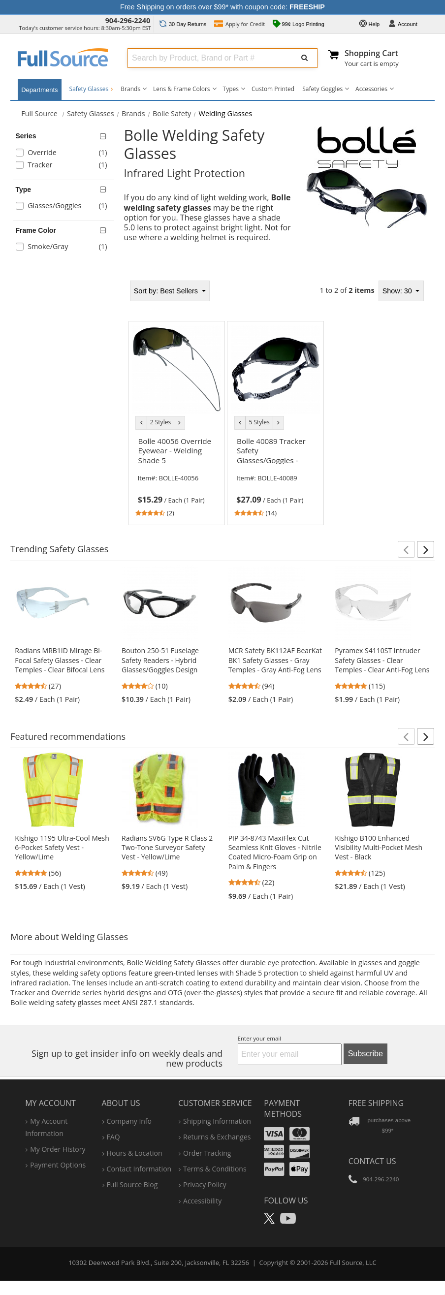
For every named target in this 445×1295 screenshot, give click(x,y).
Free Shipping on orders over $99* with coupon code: (222, 7)
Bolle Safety (172, 113)
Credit (239, 25)
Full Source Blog (132, 1175)
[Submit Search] (304, 58)
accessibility (202, 1191)
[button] (406, 549)
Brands (130, 89)
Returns (183, 24)
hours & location (134, 1143)
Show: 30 (398, 291)
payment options (58, 1155)
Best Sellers (167, 291)
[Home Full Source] (39, 113)
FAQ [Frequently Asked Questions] (113, 1127)
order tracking (207, 1143)
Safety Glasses (91, 89)
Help (369, 24)
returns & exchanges (217, 1127)
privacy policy (204, 1175)
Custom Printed (273, 89)
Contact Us (372, 1151)
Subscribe (365, 1044)
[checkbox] (65, 154)
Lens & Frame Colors (181, 89)
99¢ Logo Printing (298, 25)
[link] (176, 475)
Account (402, 24)
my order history (57, 1139)
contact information (139, 1159)
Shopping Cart (371, 53)
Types (231, 89)
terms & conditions (215, 1159)
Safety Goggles (322, 89)
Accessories (371, 89)
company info (129, 1111)
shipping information (217, 1111)
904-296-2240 (128, 20)
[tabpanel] (275, 400)
